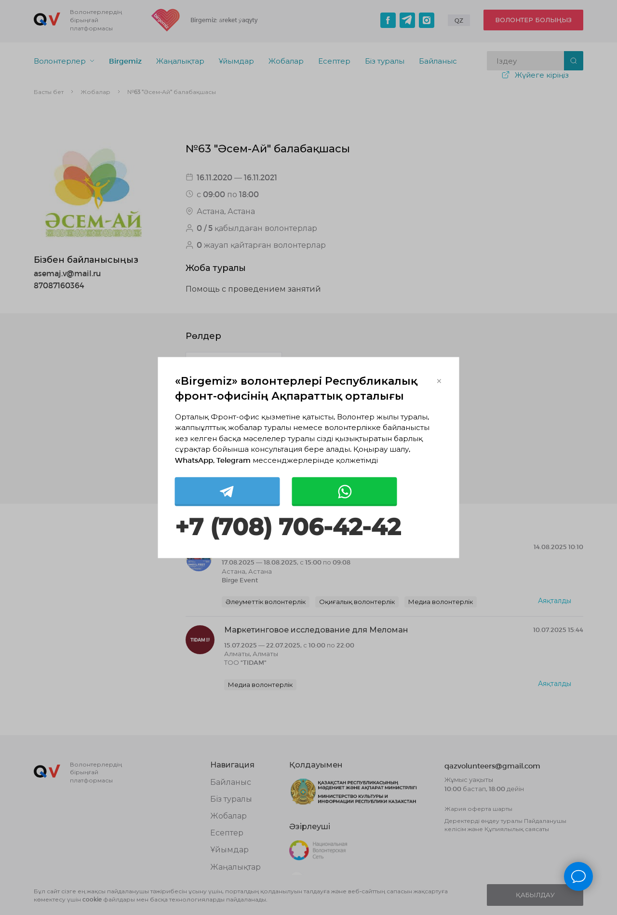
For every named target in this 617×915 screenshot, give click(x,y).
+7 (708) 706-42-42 (288, 527)
